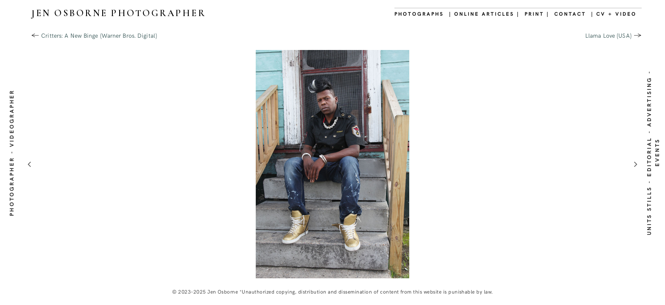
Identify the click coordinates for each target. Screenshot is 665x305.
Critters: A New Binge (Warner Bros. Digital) (99, 35)
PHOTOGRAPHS (419, 13)
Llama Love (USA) (608, 35)
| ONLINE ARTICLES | (484, 13)
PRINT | (537, 13)
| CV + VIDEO (614, 13)
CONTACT (570, 13)
